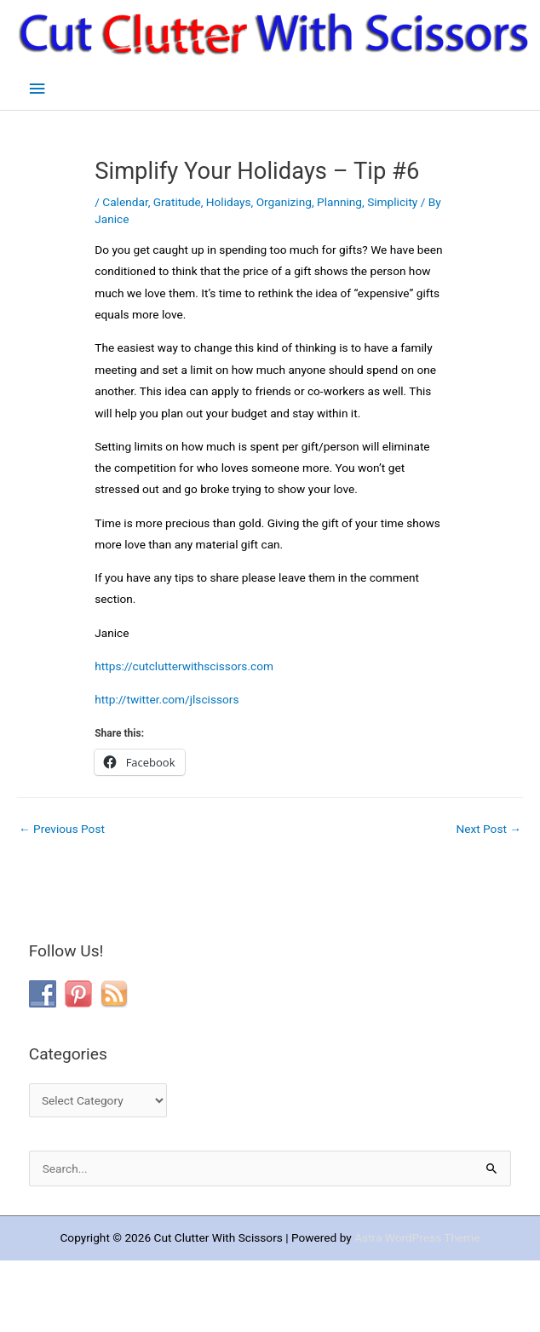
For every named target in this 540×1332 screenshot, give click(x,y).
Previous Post (62, 828)
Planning (339, 202)
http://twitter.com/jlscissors (166, 699)
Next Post (488, 828)
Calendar (124, 202)
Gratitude (177, 202)
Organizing (284, 202)
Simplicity (392, 202)
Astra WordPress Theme (417, 1237)
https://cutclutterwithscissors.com (184, 666)
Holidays (228, 202)
